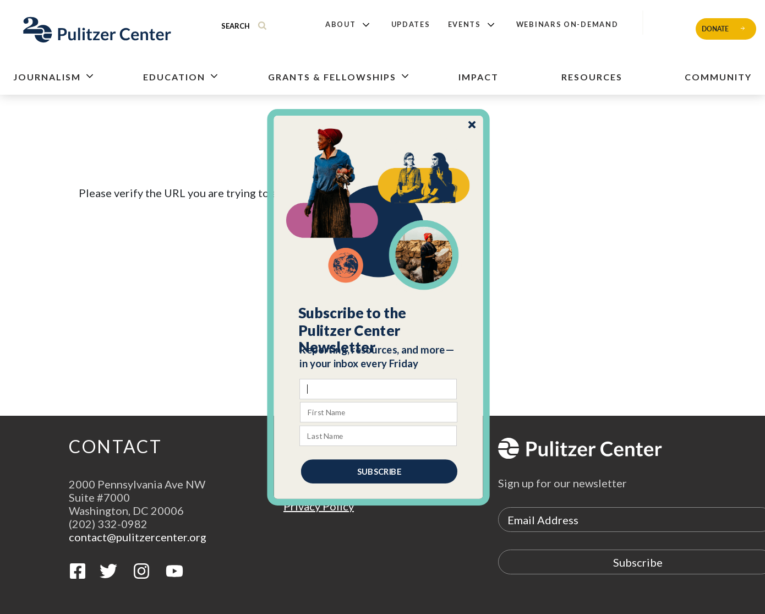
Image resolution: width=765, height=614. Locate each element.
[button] (379, 330)
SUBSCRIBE (379, 471)
